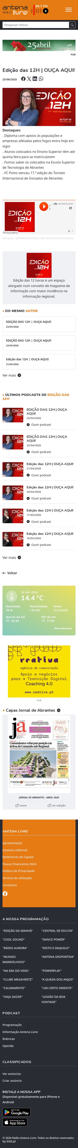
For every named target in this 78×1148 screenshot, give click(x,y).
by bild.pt (9, 1141)
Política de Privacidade (18, 871)
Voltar (9, 573)
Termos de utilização (17, 878)
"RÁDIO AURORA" (14, 948)
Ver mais (11, 375)
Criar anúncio (12, 1081)
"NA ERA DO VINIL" (15, 971)
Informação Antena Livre (20, 1032)
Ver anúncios (11, 1074)
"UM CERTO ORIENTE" (57, 988)
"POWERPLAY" (52, 971)
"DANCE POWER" (54, 939)
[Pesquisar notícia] (35, 25)
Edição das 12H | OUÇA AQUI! (39, 361)
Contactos (9, 885)
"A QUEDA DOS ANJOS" (58, 979)
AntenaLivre (8, 238)
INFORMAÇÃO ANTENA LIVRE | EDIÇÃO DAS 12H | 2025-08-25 (45, 238)
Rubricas (8, 1039)
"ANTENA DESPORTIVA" (58, 957)
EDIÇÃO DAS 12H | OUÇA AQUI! (39, 324)
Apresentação (12, 843)
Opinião (8, 1046)
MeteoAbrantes (63, 628)
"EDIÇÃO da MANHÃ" (17, 931)
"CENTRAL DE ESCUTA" (57, 931)
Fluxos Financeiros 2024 (19, 864)
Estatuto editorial (14, 850)
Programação (12, 1025)
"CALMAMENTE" (13, 988)
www (21, 805)
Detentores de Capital (17, 857)
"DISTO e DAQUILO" (56, 948)
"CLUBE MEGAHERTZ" (17, 979)
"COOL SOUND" (13, 939)
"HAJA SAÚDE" (12, 997)
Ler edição (57, 805)
